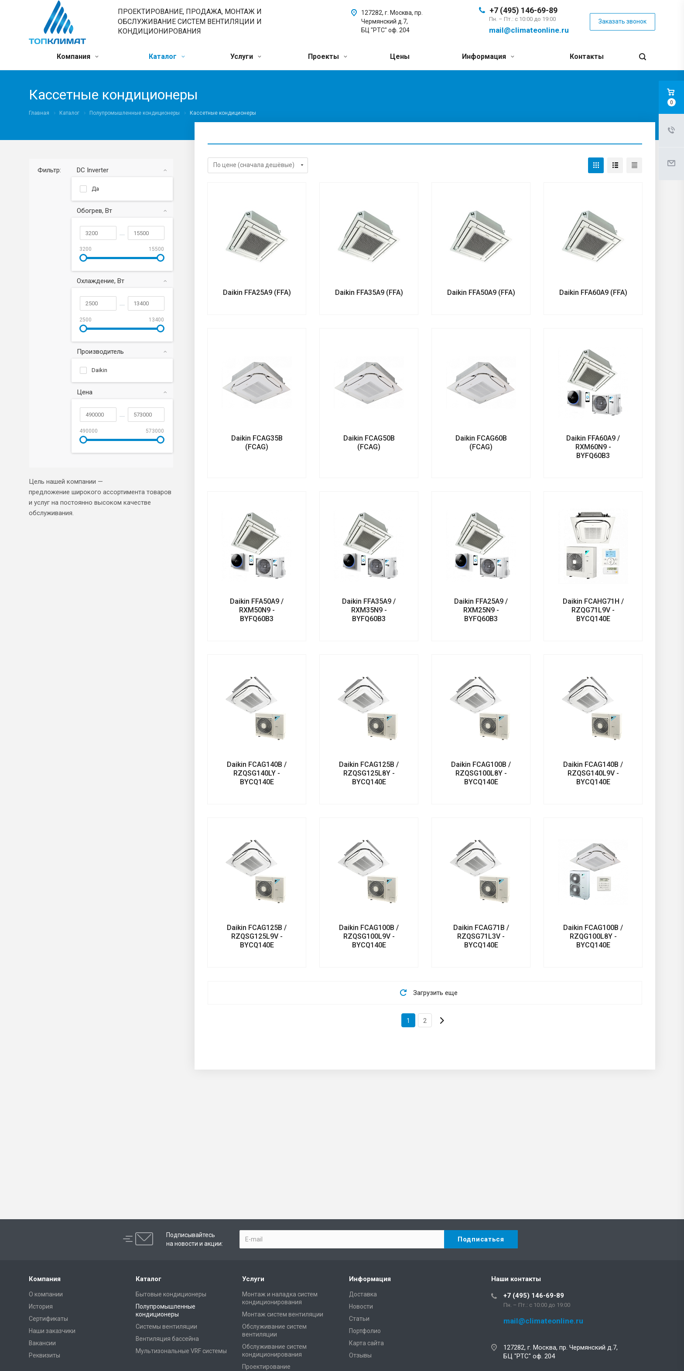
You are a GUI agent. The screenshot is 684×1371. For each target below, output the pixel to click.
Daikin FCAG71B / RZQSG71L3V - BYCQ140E (481, 936)
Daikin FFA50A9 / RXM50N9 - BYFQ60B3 (257, 610)
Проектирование (266, 1366)
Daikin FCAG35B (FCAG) (257, 442)
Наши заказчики (52, 1330)
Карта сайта (366, 1343)
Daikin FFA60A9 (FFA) (593, 292)
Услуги (245, 56)
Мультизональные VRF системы (181, 1350)
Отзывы (360, 1355)
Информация (488, 56)
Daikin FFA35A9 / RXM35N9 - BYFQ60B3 (369, 610)
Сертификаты (48, 1318)
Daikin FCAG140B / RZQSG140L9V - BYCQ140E (593, 773)
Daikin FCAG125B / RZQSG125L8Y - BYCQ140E (369, 773)
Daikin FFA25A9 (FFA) (257, 292)
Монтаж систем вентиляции (282, 1314)
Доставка (363, 1294)
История (41, 1306)
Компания (78, 56)
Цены (400, 56)
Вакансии (42, 1343)
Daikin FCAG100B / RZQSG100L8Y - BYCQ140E (481, 773)
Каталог (167, 56)
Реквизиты (44, 1355)
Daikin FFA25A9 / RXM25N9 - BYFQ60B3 (481, 610)
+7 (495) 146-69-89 (523, 10)
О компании (46, 1294)
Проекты (327, 56)
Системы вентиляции (166, 1326)
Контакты (587, 56)
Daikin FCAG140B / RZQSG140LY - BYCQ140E (257, 773)
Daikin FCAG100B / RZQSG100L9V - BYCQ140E (369, 936)
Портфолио (365, 1330)
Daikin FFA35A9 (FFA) (369, 292)
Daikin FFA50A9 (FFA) (481, 292)
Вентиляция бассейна (167, 1338)
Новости (361, 1306)
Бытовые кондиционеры (171, 1294)
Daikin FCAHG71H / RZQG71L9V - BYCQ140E (593, 610)
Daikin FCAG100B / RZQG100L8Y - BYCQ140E (593, 936)
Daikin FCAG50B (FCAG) (369, 442)
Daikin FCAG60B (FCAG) (481, 442)
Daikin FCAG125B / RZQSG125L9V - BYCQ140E (257, 936)
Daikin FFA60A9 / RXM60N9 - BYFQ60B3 (593, 447)
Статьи (359, 1318)
